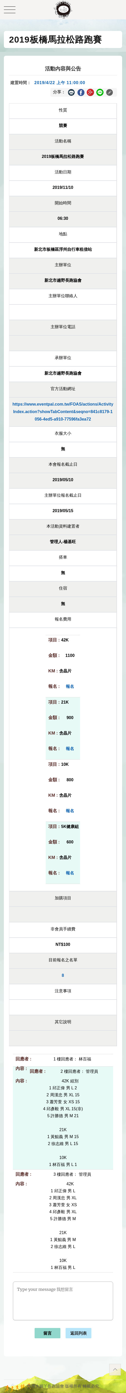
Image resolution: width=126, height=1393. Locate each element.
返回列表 (78, 1333)
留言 (47, 1333)
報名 (70, 686)
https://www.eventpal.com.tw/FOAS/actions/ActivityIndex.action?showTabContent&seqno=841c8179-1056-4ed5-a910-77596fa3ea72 (62, 411)
